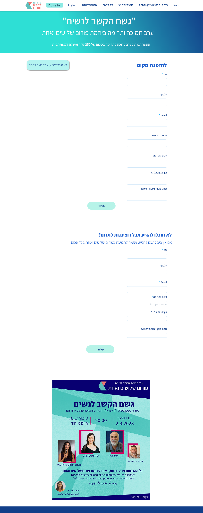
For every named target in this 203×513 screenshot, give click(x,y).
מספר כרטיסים (159, 135)
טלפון (164, 94)
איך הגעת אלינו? (159, 172)
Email (164, 115)
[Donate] (54, 5)
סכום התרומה (160, 155)
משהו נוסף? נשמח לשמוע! (154, 188)
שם (165, 74)
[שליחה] (101, 206)
